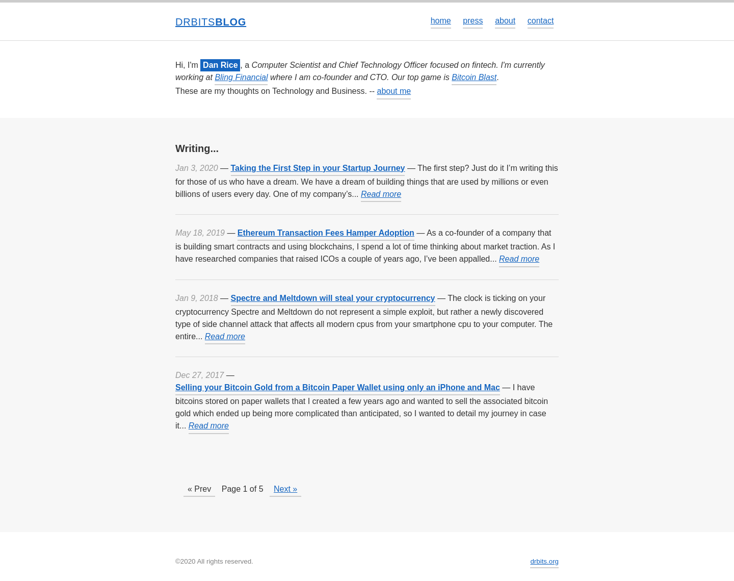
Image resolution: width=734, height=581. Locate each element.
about (505, 20)
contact (541, 20)
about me (394, 91)
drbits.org (544, 561)
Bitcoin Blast (474, 77)
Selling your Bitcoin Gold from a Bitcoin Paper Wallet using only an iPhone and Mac (337, 387)
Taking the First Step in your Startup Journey (318, 168)
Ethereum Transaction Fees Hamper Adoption (326, 233)
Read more (381, 194)
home (441, 20)
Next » (285, 489)
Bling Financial (241, 77)
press (473, 20)
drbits (210, 22)
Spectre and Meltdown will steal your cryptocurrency (333, 298)
